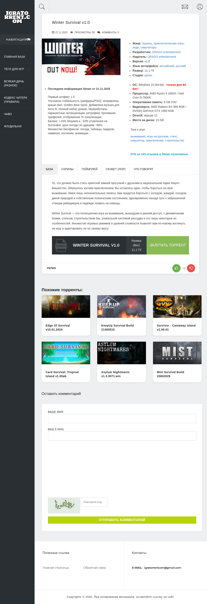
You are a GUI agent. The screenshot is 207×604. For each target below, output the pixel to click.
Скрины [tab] (67, 169)
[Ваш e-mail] (122, 436)
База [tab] (49, 169)
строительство (174, 140)
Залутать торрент (168, 245)
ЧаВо (8, 114)
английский (166, 66)
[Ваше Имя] (122, 418)
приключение (155, 140)
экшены (147, 43)
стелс (173, 136)
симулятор (138, 140)
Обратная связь (94, 567)
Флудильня (12, 126)
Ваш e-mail (56, 429)
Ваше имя (55, 411)
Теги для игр (14, 69)
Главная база (14, 56)
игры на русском (157, 136)
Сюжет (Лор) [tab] (115, 169)
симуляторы (148, 47)
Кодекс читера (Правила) (15, 99)
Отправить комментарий (122, 520)
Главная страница (56, 567)
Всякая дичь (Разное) (14, 83)
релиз (148, 75)
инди (136, 47)
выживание (138, 136)
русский (181, 66)
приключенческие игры (169, 43)
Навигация (18, 39)
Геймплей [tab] (89, 169)
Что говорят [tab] (143, 169)
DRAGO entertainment (166, 52)
